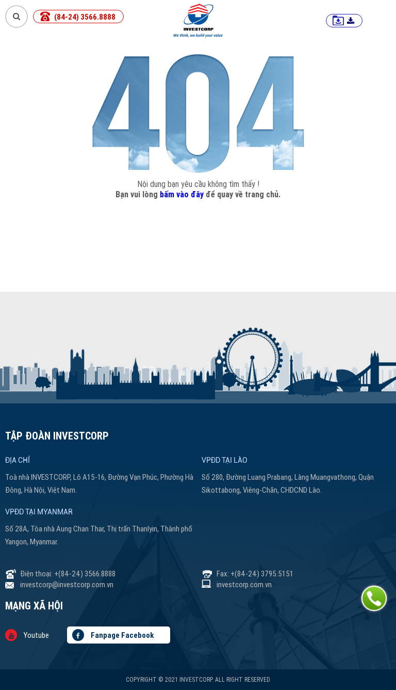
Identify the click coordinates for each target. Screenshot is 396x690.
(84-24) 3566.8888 (85, 17)
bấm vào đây (182, 194)
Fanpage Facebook (113, 635)
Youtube (27, 635)
